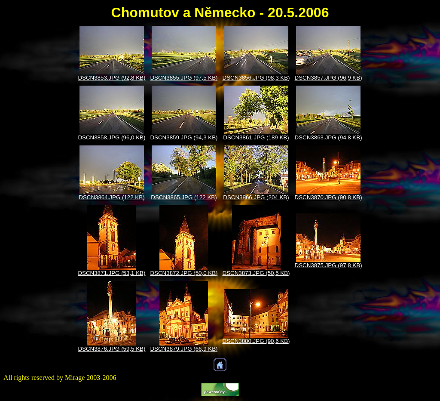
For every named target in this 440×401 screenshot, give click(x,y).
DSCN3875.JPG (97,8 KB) (328, 265)
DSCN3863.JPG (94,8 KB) (328, 137)
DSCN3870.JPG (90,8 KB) (328, 197)
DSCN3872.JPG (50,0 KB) (183, 273)
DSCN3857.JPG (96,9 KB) (328, 77)
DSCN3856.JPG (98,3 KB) (256, 77)
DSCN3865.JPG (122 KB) (184, 197)
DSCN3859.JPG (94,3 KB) (183, 137)
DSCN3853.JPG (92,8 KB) (111, 77)
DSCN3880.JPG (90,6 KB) (256, 341)
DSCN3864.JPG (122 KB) (111, 197)
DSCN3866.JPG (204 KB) (256, 197)
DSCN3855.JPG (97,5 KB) (183, 77)
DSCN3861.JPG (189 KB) (256, 137)
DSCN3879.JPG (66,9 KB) (183, 348)
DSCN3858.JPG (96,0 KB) (111, 137)
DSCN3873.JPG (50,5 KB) (256, 273)
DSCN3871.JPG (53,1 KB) (111, 273)
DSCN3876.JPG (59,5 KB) (111, 348)
